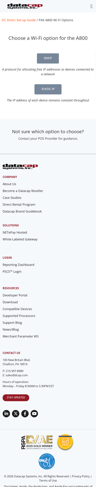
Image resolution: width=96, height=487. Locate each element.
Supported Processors (19, 316)
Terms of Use (48, 480)
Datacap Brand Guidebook (22, 211)
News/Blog (11, 329)
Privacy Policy (81, 476)
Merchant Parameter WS (21, 336)
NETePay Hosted (15, 232)
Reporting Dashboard (18, 265)
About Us (9, 184)
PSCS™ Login (12, 271)
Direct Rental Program (19, 204)
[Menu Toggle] (91, 6)
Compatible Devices (17, 309)
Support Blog (12, 322)
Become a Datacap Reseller (23, 191)
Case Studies (12, 198)
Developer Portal (15, 295)
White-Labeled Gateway (20, 239)
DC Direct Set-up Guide (19, 20)
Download (10, 302)
